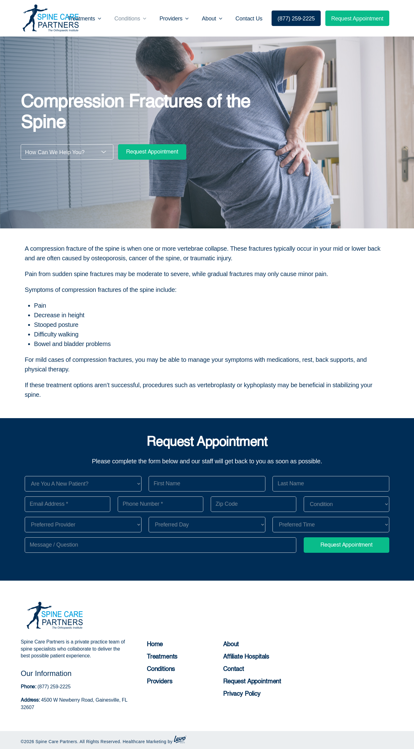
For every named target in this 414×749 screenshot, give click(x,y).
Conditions (161, 669)
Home (155, 645)
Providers (159, 682)
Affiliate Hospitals (246, 657)
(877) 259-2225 (53, 686)
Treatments (162, 657)
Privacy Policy (241, 694)
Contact (233, 669)
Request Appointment (152, 152)
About (231, 645)
